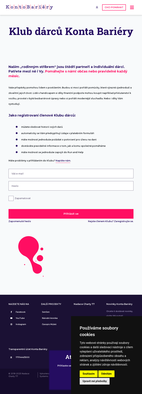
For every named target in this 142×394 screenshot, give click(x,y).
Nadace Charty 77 (84, 304)
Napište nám (63, 160)
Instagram (17, 324)
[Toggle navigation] (132, 7)
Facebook (17, 312)
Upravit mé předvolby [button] (95, 381)
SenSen (46, 312)
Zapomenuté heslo (20, 221)
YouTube (17, 318)
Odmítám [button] (106, 373)
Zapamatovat (23, 198)
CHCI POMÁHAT (114, 7)
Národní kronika (50, 318)
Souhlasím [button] (89, 373)
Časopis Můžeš (49, 324)
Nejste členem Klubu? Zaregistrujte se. (110, 221)
